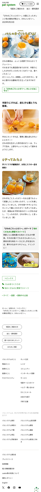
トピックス (8, 278)
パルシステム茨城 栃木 (10, 439)
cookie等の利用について (10, 473)
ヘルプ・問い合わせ (27, 387)
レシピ (23, 364)
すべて (5, 295)
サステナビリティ (8, 378)
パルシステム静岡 (27, 435)
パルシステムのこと (9, 359)
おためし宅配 (12, 347)
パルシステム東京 (8, 420)
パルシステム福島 (27, 430)
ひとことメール (26, 392)
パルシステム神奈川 (9, 425)
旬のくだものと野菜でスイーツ (16, 288)
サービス (24, 378)
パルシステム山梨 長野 (28, 420)
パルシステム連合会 (9, 454)
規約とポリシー (7, 478)
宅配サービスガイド (27, 383)
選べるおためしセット (12, 340)
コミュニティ (25, 369)
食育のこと (6, 369)
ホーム (4, 308)
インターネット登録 (27, 373)
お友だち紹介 (25, 397)
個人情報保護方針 (8, 468)
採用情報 (5, 464)
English (5, 482)
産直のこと (6, 373)
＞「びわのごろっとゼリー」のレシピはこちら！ (20, 89)
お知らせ (12, 308)
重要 (12, 295)
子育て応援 (24, 401)
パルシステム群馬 (27, 425)
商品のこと (6, 364)
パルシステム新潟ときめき (29, 441)
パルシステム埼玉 (8, 435)
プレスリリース (7, 459)
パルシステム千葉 (8, 430)
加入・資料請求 (33, 9)
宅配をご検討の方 (17, 9)
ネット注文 (27, 4)
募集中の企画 (22, 295)
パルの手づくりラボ (12, 284)
